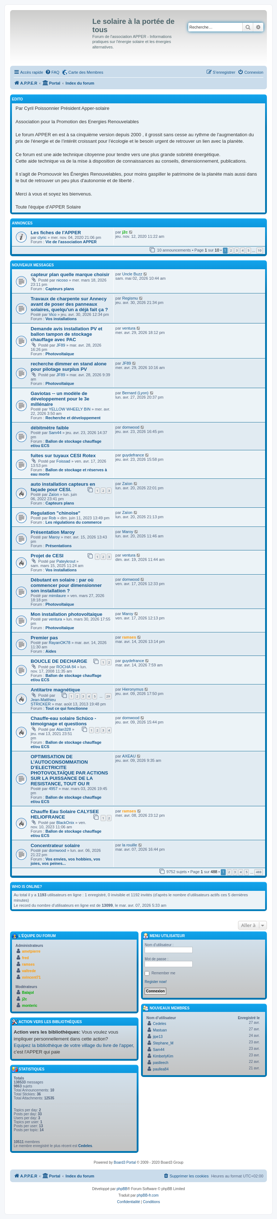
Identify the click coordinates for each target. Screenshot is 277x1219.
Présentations (58, 546)
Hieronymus (133, 689)
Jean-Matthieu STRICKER (43, 702)
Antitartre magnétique (55, 689)
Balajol (28, 993)
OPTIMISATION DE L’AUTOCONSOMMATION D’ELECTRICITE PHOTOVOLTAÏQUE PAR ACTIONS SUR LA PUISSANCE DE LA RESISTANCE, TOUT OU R (69, 770)
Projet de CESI (47, 555)
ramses (129, 637)
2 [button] (231, 250)
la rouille (129, 845)
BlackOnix (65, 822)
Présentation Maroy (53, 532)
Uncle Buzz (132, 274)
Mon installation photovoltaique (66, 614)
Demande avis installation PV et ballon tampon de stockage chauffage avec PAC (66, 334)
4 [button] (242, 250)
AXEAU (129, 756)
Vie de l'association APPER (71, 242)
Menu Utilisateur (164, 936)
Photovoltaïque (59, 354)
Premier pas (44, 637)
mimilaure (57, 595)
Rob (52, 518)
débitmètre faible (50, 427)
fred (25, 958)
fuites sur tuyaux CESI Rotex (63, 455)
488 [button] (258, 872)
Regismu (130, 298)
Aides (50, 651)
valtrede (29, 971)
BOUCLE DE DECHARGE (59, 661)
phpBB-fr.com (148, 1195)
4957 (53, 788)
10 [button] (259, 250)
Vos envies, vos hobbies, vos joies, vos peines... (65, 861)
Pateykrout (65, 561)
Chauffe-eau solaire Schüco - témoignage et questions (63, 721)
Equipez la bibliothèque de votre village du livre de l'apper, (74, 1045)
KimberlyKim (163, 1056)
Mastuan (160, 1030)
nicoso (62, 280)
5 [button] (248, 250)
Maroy (54, 537)
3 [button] (237, 250)
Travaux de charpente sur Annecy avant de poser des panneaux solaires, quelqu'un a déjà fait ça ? (69, 304)
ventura (129, 328)
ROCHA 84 (66, 667)
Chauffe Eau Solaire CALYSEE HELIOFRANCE (65, 814)
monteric (29, 1006)
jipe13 (158, 1037)
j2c (125, 232)
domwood (131, 427)
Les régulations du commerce (73, 522)
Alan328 (63, 729)
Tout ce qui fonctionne (66, 708)
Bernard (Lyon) (135, 393)
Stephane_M (163, 1043)
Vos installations (61, 319)
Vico (52, 314)
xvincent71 (31, 977)
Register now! (156, 982)
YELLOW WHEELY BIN (70, 409)
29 (108, 696)
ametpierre (31, 951)
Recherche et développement (73, 418)
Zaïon (54, 494)
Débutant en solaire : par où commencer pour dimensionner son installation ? (66, 585)
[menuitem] (52, 72)
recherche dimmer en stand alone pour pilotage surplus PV (68, 366)
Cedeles (85, 1146)
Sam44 (55, 432)
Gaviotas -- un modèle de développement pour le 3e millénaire (60, 399)
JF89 (60, 345)
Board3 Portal (125, 1162)
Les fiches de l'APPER (56, 232)
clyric (42, 237)
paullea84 (160, 1069)
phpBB (121, 1189)
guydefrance (133, 455)
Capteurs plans (59, 289)
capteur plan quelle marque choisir (70, 274)
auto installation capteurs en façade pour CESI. (63, 486)
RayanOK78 (59, 642)
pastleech (160, 1063)
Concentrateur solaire (55, 845)
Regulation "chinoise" (55, 513)
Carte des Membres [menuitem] (86, 72)
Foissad (63, 461)
